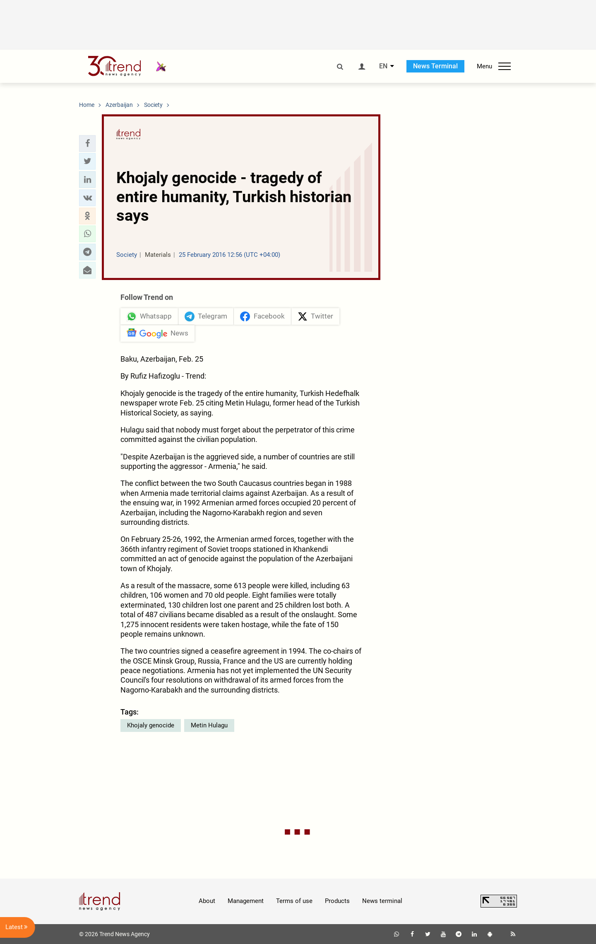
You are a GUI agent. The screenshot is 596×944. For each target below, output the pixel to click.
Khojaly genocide (150, 725)
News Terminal (435, 66)
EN (383, 66)
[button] (87, 143)
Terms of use (294, 901)
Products (337, 901)
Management (246, 901)
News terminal (382, 901)
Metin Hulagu (209, 725)
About (207, 901)
